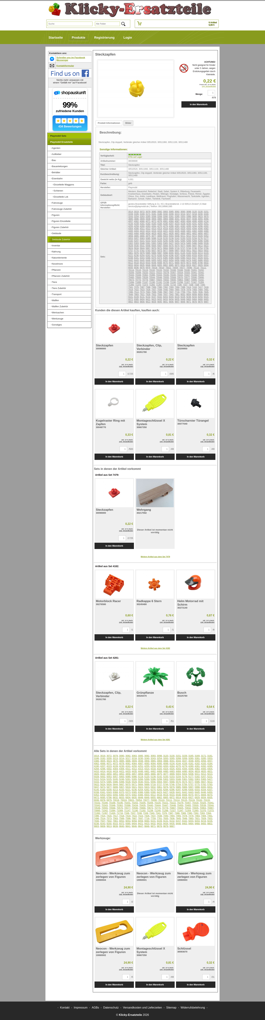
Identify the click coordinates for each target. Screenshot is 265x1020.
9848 (183, 302)
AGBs (95, 1007)
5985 (148, 253)
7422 (136, 289)
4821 (165, 233)
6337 (206, 255)
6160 (188, 253)
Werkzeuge (57, 318)
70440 (173, 275)
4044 (183, 219)
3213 (177, 214)
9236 (188, 297)
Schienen (58, 190)
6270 (153, 255)
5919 (183, 250)
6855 (159, 265)
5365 (165, 243)
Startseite (56, 37)
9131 (142, 297)
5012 (188, 236)
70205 (131, 272)
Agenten (56, 148)
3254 (136, 216)
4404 (136, 231)
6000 (171, 253)
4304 (130, 228)
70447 (187, 275)
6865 (171, 265)
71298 (180, 282)
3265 (148, 216)
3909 (142, 219)
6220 (206, 253)
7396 (183, 287)
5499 (200, 243)
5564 (153, 246)
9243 (194, 297)
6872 (177, 265)
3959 (153, 219)
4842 (177, 233)
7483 (194, 289)
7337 (185, 285)
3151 (206, 211)
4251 (206, 224)
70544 (152, 277)
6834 (136, 265)
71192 (159, 282)
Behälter (56, 172)
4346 (200, 228)
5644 (142, 248)
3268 (153, 216)
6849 (153, 265)
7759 (183, 292)
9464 (194, 299)
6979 (148, 267)
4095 (194, 221)
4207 (171, 224)
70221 (152, 272)
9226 (183, 297)
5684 (165, 248)
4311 (142, 228)
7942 (171, 294)
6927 (194, 265)
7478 (183, 289)
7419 (130, 289)
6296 (171, 255)
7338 (191, 285)
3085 (171, 211)
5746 (194, 248)
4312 (148, 228)
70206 (138, 272)
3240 (206, 214)
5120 (165, 238)
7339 (196, 285)
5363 (159, 243)
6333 (194, 255)
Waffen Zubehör (60, 306)
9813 (148, 302)
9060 (206, 294)
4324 (177, 228)
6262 (148, 255)
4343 (188, 228)
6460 (183, 260)
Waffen (55, 300)
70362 (145, 275)
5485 (188, 243)
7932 (153, 294)
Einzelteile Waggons (64, 184)
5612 (200, 246)
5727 (183, 248)
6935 (130, 267)
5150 (183, 238)
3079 (148, 211)
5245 (165, 241)
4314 (159, 228)
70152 (166, 270)
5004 (171, 236)
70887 (152, 280)
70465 (131, 277)
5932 (206, 250)
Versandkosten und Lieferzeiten (142, 1007)
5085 (148, 238)
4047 (188, 219)
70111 (203, 267)
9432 (159, 299)
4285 (188, 226)
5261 (177, 241)
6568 (159, 263)
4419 (159, 231)
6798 (200, 263)
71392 (152, 285)
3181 (153, 214)
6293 (159, 255)
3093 (183, 211)
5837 (153, 250)
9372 (130, 299)
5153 (188, 238)
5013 (194, 236)
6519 (142, 263)
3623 (200, 216)
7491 (206, 289)
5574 (177, 246)
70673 (131, 280)
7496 (130, 292)
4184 (159, 224)
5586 (188, 246)
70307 (173, 272)
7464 (171, 289)
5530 (136, 246)
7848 (130, 294)
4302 (206, 226)
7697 (171, 292)
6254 (142, 255)
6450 (153, 260)
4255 (130, 226)
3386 (188, 216)
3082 (159, 211)
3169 (142, 214)
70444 (180, 275)
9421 (148, 299)
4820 (159, 233)
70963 (180, 280)
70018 (154, 267)
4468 (200, 231)
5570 (171, 246)
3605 (194, 216)
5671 (159, 248)
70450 (201, 275)
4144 (130, 224)
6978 (142, 267)
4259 (136, 226)
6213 (200, 253)
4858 (130, 236)
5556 (148, 246)
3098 (188, 211)
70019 (161, 267)
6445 (142, 260)
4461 (188, 231)
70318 (180, 272)
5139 (171, 238)
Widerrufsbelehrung (193, 1007)
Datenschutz (111, 1007)
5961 (130, 253)
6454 (171, 260)
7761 (188, 292)
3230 (200, 214)
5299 (206, 241)
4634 (148, 233)
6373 (159, 258)
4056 (206, 219)
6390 (183, 258)
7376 (136, 287)
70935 (173, 280)
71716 (173, 285)
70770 (138, 280)
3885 (130, 219)
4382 (206, 228)
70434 (159, 275)
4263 (148, 226)
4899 (159, 236)
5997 (159, 253)
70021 (168, 267)
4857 (206, 233)
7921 (142, 294)
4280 (171, 226)
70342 (201, 272)
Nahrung (56, 251)
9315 (206, 297)
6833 (130, 265)
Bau (54, 160)
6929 (200, 265)
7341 (130, 287)
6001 (177, 253)
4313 (153, 228)
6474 (188, 260)
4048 (194, 219)
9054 (188, 294)
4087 (177, 221)
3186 (159, 214)
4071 (148, 221)
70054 (175, 267)
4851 (188, 233)
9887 (206, 302)
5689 (171, 248)
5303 (136, 243)
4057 (130, 221)
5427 (171, 243)
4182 (148, 224)
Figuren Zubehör (60, 227)
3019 (136, 211)
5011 (183, 236)
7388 (148, 287)
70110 (196, 267)
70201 (194, 270)
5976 (136, 253)
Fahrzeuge (57, 203)
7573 (142, 292)
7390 (159, 287)
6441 (206, 258)
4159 (136, 224)
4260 (142, 226)
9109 (136, 297)
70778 (145, 280)
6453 (165, 260)
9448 (183, 299)
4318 (165, 228)
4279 (165, 226)
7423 (142, 289)
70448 (194, 275)
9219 (177, 297)
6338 (130, 258)
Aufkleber (56, 154)
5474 (183, 243)
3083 (165, 211)
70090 (189, 267)
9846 (171, 302)
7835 (194, 292)
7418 (206, 287)
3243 (130, 216)
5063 (142, 238)
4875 (148, 236)
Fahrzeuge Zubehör (62, 209)
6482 (194, 260)
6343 (142, 258)
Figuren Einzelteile (61, 221)
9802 (130, 302)
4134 (206, 221)
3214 (183, 214)
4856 (200, 233)
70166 (173, 270)
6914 (183, 265)
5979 (142, 253)
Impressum (81, 1007)
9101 (130, 297)
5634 (136, 248)
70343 (131, 275)
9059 (200, 294)
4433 (171, 231)
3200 (171, 214)
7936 (159, 294)
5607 (194, 246)
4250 (200, 224)
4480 (206, 231)
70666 (201, 277)
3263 (142, 216)
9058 (194, 294)
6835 (142, 265)
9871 (188, 302)
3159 (130, 214)
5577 (183, 246)
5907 (177, 250)
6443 (136, 260)
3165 (136, 214)
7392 (165, 287)
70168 (180, 270)
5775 (136, 250)
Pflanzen (56, 270)
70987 (187, 280)
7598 (159, 292)
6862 (165, 265)
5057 (136, 238)
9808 (142, 302)
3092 (177, 211)
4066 (142, 221)
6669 (177, 263)
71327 (187, 282)
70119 (145, 270)
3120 (194, 211)
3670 (206, 216)
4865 (136, 236)
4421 (165, 231)
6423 (188, 258)
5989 (153, 253)
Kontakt (64, 1007)
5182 (130, 241)
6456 (177, 260)
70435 (166, 275)
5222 (148, 241)
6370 (153, 258)
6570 (165, 263)
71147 (145, 282)
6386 (171, 258)
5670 (153, 248)
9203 (165, 297)
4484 (136, 233)
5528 (206, 243)
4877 (153, 236)
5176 (200, 238)
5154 (194, 238)
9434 (171, 299)
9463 (188, 299)
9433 (165, 299)
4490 (142, 233)
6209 (194, 253)
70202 (201, 270)
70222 (159, 272)
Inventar (56, 245)
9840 (159, 302)
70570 (180, 277)
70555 (166, 277)
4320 (171, 228)
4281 (177, 226)
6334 (200, 255)
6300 (188, 255)
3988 (171, 219)
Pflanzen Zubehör (61, 276)
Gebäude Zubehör (61, 239)
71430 (166, 285)
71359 (201, 282)
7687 (165, 292)
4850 (183, 233)
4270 (159, 226)
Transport (56, 294)
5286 (200, 241)
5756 (206, 248)
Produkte (78, 37)
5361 (148, 243)
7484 (200, 289)
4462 (194, 231)
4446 (183, 231)
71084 (131, 282)
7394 (177, 287)
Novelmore (57, 263)
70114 (131, 270)
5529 (130, 246)
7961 (177, 294)
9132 (148, 297)
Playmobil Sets (58, 136)
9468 (200, 299)
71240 (173, 282)
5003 (165, 236)
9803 (136, 302)
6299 (183, 255)
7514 (136, 292)
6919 (188, 265)
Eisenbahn (57, 178)
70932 (166, 280)
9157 (153, 297)
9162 (159, 297)
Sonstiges (57, 324)
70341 (194, 272)
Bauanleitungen (60, 166)
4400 (130, 231)
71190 (152, 282)
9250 (200, 297)
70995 (194, 280)
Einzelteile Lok (61, 196)
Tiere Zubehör (59, 288)
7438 (159, 289)
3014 (130, 211)
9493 (206, 299)
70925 (159, 280)
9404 (142, 299)
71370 (138, 285)
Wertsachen (58, 312)
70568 (173, 277)
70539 (145, 277)
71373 (145, 285)
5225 (159, 241)
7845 (206, 292)
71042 (201, 280)
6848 (148, 265)
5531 (142, 246)
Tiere (54, 282)
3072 (142, 211)
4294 (194, 226)
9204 (171, 297)
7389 (153, 287)
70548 (159, 277)
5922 (194, 250)
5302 (130, 243)
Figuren (56, 215)
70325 (187, 272)
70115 (138, 270)
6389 (177, 258)
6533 (148, 263)
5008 (177, 236)
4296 (200, 226)
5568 (165, 246)
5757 (130, 250)
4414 (148, 231)
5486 (194, 243)
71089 (138, 282)
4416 (153, 231)
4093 (183, 221)
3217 (188, 214)
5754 (200, 248)
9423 (153, 299)
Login (127, 37)
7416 (194, 287)
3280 (165, 216)
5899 (171, 250)
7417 (200, 287)
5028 (200, 236)
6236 (136, 255)
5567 (159, 246)
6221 (130, 255)
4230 (188, 224)
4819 (153, 233)
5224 (153, 241)
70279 (166, 272)
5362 (153, 243)
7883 (136, 294)
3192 (165, 214)
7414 (188, 287)
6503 (206, 260)
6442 (130, 260)
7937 (165, 294)
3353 (183, 216)
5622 (206, 246)
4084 (171, 221)
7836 (200, 292)
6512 (130, 263)
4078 (159, 221)
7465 (177, 289)
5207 (136, 241)
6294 (165, 255)
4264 (153, 226)
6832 (206, 263)
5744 (188, 248)
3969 (165, 219)
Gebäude (56, 233)
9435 (177, 299)
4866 (142, 236)
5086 (153, 238)
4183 (153, 224)
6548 (153, 263)
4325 (183, 228)
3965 (159, 219)
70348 (138, 275)
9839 (153, 302)
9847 (177, 302)
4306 (136, 228)
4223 (177, 224)
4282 (183, 226)
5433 (177, 243)
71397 (159, 285)
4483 (130, 233)
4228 (183, 224)
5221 (142, 241)
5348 (142, 243)
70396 (152, 275)
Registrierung (104, 37)
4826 (171, 233)
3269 (159, 216)
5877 (165, 250)
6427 (194, 258)
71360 (131, 285)
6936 (136, 267)
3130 (200, 211)
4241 (194, 224)
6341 (136, 258)
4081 (165, 221)
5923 (200, 250)
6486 (200, 260)
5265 (183, 241)
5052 (206, 236)
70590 (194, 277)
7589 (153, 292)
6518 (136, 263)
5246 (171, 241)
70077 (182, 267)
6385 (165, 258)
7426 (148, 289)
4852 (194, 233)
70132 (152, 270)
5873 (159, 250)
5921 (188, 250)
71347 (194, 282)
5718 (177, 248)
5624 (130, 248)
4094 (188, 221)
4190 (165, 224)
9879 (200, 302)
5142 (177, 238)
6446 (148, 260)
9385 (136, 299)
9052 (183, 294)
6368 (148, 258)
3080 (153, 211)
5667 (148, 248)
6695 (194, 263)
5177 (206, 238)
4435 (177, 231)
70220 (145, 272)
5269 (194, 241)
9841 (165, 302)
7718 (177, 292)
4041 (177, 219)
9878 (194, 302)
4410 (142, 231)
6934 (206, 265)
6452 (159, 260)
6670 (183, 263)
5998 (165, 253)
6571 (171, 263)
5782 (142, 250)
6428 (200, 258)
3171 (148, 214)
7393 (171, 287)
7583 (148, 292)
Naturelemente (59, 257)
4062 (136, 221)
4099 (200, 221)
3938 (148, 219)
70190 (187, 270)
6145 (183, 253)
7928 (148, 294)
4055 (200, 219)
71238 (166, 282)
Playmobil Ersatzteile (61, 142)
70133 (159, 270)
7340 (202, 285)
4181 (142, 224)
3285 (177, 216)
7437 (153, 289)
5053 (130, 238)
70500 (138, 277)
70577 (187, 277)
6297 (177, 255)
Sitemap (171, 1007)
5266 (188, 241)
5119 (159, 238)
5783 (148, 250)
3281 (171, 216)
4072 (153, 221)
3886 (136, 219)
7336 (179, 285)
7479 (188, 289)
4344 (194, 228)
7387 (142, 287)
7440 (165, 289)
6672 (188, 263)
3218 (194, 214)
